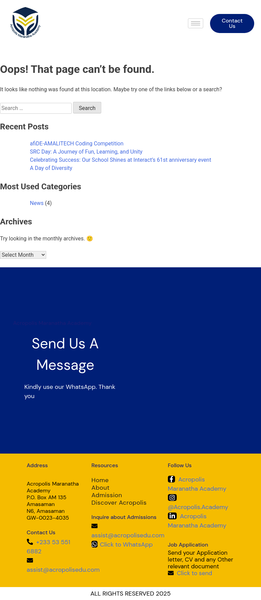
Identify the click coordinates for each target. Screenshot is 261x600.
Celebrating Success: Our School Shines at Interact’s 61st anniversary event (120, 160)
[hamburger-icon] (195, 23)
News (37, 203)
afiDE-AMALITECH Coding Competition (76, 143)
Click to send (194, 573)
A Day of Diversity (51, 168)
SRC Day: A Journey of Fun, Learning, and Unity (86, 151)
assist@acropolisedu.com (63, 570)
